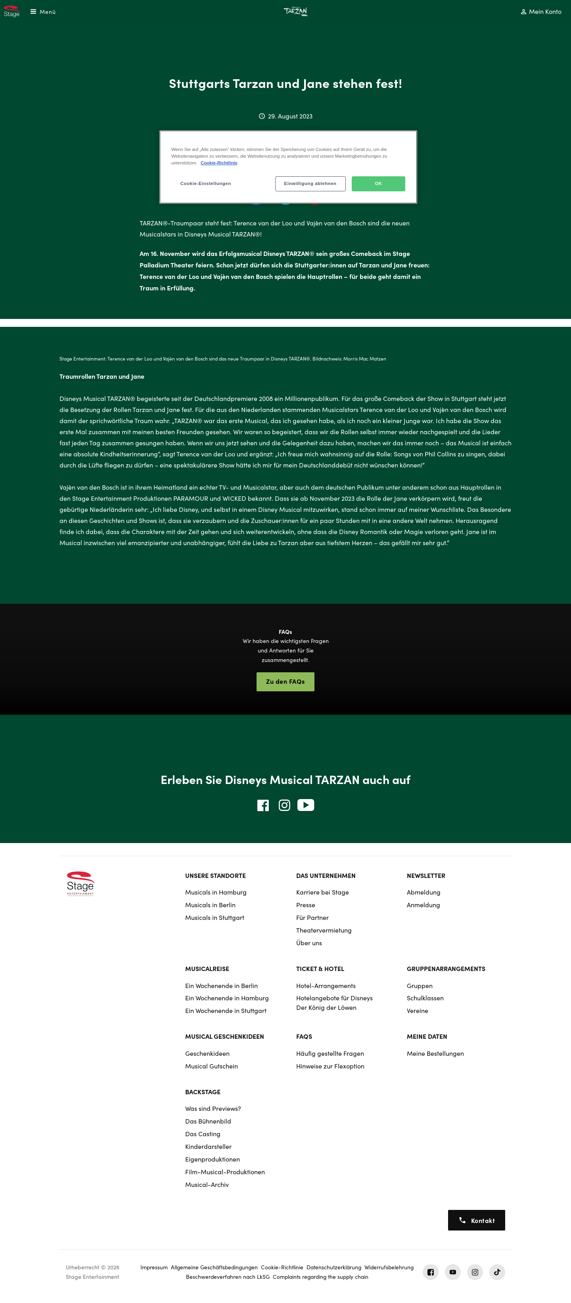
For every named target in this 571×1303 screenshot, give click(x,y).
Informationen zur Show (135, 685)
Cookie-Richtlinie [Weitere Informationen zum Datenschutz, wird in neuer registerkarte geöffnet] (219, 162)
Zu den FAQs (285, 681)
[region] (288, 167)
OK (378, 183)
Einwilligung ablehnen (310, 183)
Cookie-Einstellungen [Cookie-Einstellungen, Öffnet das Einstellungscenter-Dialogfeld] (205, 183)
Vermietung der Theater (436, 685)
